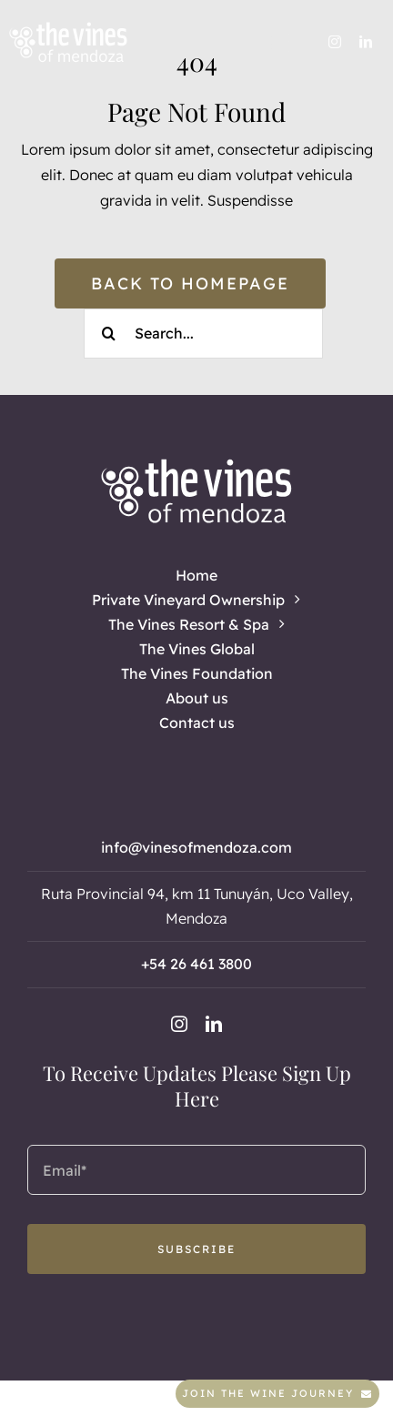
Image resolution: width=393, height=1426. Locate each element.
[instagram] (334, 41)
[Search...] (203, 333)
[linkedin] (365, 41)
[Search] (109, 333)
